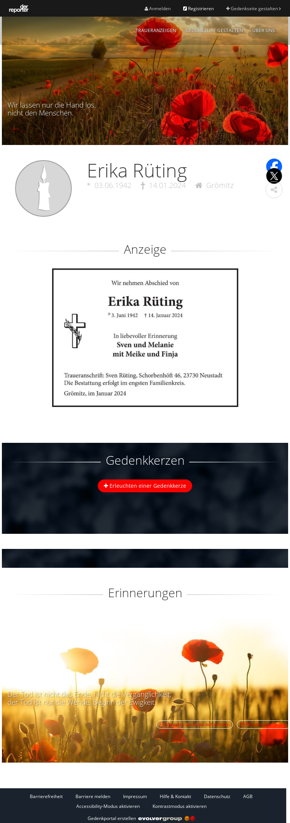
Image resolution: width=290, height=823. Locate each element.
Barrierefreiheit (46, 796)
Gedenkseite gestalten (253, 8)
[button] (273, 189)
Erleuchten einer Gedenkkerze (145, 485)
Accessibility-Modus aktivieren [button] (108, 806)
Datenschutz (217, 796)
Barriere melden (93, 796)
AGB (248, 796)
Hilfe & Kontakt (175, 796)
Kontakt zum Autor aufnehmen (195, 724)
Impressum (135, 796)
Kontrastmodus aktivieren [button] (180, 806)
